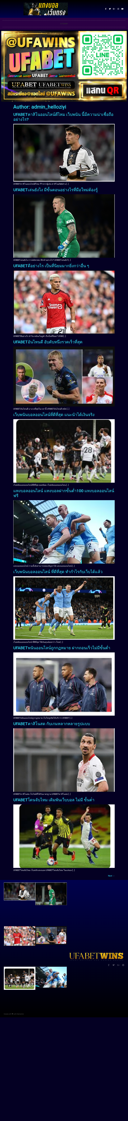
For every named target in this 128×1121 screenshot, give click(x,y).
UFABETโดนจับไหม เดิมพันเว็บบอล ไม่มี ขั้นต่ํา (53, 799)
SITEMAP (64, 24)
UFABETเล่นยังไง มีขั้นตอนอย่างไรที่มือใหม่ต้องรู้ (55, 189)
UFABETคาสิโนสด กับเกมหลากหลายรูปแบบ (51, 723)
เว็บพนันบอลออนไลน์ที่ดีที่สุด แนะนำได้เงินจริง (54, 414)
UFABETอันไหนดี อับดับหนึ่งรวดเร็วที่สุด (48, 342)
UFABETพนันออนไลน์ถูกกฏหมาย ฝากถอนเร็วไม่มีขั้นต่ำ (61, 647)
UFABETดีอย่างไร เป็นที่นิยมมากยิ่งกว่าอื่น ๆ (51, 265)
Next (111, 876)
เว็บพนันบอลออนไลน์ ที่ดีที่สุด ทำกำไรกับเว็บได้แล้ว (58, 571)
